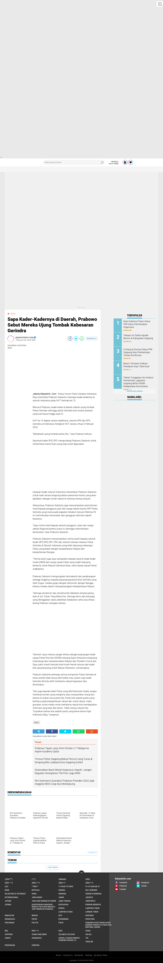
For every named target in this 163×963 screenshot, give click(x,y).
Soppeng (9, 934)
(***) (34, 879)
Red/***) (35, 931)
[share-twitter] (76, 338)
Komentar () (91, 338)
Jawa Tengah (64, 901)
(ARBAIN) (62, 879)
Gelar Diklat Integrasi (15, 894)
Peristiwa (90, 919)
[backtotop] (81, 873)
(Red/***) (89, 883)
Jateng (8, 901)
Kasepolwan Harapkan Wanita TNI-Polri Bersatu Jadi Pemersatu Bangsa (43, 906)
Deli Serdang (91, 890)
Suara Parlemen (39, 934)
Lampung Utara (65, 912)
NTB (60, 915)
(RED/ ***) (9, 883)
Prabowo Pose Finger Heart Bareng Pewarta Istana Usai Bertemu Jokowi (98, 925)
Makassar (9, 915)
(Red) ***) (36, 883)
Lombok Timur (91, 912)
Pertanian (9, 923)
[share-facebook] (70, 338)
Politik (35, 923)
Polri (60, 923)
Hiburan (62, 894)
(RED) (13, 314)
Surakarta (37, 938)
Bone (7, 890)
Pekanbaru (63, 919)
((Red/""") (8, 879)
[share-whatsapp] (82, 338)
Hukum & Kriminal (93, 894)
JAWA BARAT (37, 897)
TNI (86, 938)
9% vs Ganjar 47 (92, 886)
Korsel (61, 908)
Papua (34, 919)
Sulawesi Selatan (66, 934)
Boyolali (36, 890)
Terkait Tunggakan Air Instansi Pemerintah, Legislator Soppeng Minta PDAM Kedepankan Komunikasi (138, 382)
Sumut (8, 938)
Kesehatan (63, 904)
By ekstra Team (100, 955)
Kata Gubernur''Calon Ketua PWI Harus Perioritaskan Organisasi (136, 324)
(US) (6, 886)
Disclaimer (78, 955)
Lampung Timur (92, 908)
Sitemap (88, 955)
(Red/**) (61, 883)
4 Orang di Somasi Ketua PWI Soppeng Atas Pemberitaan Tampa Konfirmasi (137, 352)
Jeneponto (90, 901)
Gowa (34, 894)
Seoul (88, 931)
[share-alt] (39, 731)
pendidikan (10, 945)
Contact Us (68, 955)
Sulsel (88, 934)
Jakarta (89, 897)
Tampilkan (92, 852)
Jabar (61, 897)
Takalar (89, 941)
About (58, 955)
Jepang (8, 904)
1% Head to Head (65, 886)
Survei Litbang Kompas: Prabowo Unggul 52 (69, 939)
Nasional (89, 915)
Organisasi (10, 919)
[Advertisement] (81, 19)
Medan (35, 915)
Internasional (11, 897)
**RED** (35, 886)
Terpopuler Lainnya (134, 391)
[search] (74, 162)
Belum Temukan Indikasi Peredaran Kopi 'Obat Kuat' (136, 365)
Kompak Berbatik (93, 904)
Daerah (61, 890)
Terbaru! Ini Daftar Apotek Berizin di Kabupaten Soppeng (138, 337)
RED (6, 931)
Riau (60, 931)
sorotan (35, 945)
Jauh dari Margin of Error (44, 901)
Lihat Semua (53, 867)
